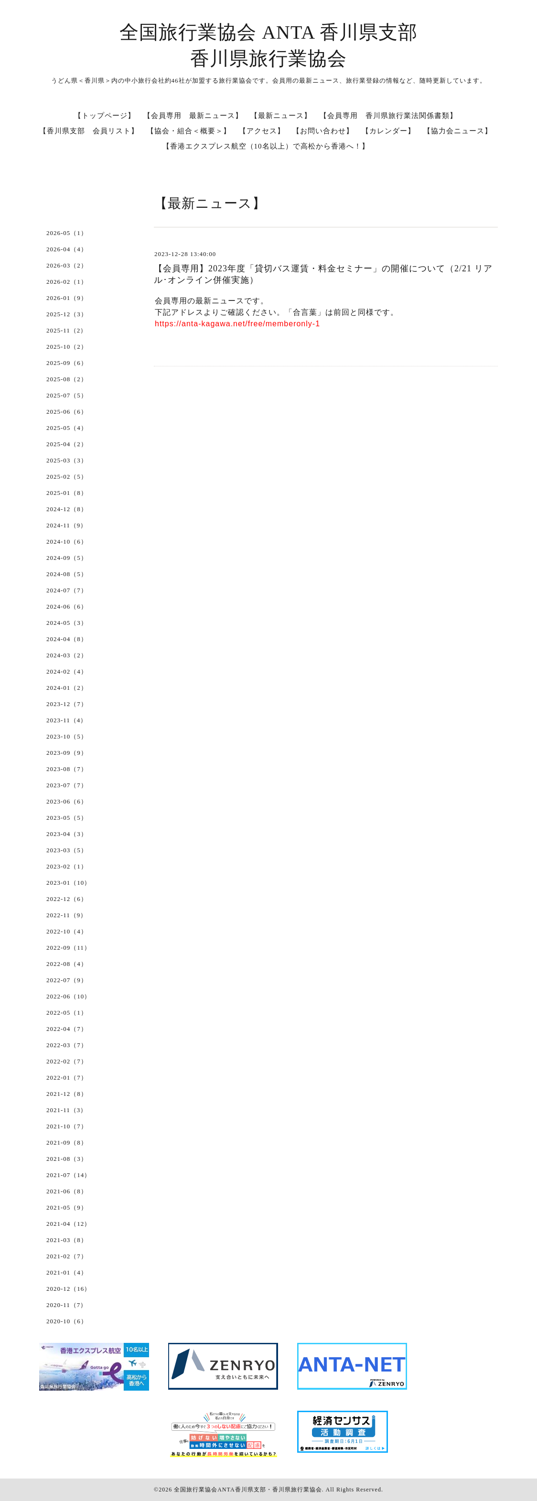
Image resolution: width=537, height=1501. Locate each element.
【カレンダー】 (388, 131)
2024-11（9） (66, 525)
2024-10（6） (66, 541)
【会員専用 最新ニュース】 (193, 115)
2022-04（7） (66, 1028)
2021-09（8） (66, 1142)
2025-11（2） (66, 330)
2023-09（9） (66, 752)
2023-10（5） (66, 736)
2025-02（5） (66, 476)
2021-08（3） (66, 1158)
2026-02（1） (66, 281)
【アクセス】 (262, 131)
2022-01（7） (66, 1077)
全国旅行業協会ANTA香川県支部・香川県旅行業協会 (248, 1489)
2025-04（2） (66, 444)
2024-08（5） (66, 574)
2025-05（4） (66, 427)
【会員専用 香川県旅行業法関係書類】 (388, 115)
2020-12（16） (68, 1288)
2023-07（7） (66, 785)
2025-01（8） (66, 492)
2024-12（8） (66, 509)
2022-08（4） (66, 963)
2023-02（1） (66, 866)
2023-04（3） (66, 833)
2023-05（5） (66, 817)
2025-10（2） (66, 346)
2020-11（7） (66, 1304)
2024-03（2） (66, 655)
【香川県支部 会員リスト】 (89, 131)
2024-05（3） (66, 622)
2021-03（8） (66, 1240)
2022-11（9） (66, 915)
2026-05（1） (66, 232)
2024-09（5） (66, 557)
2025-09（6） (66, 362)
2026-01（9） (66, 297)
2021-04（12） (68, 1223)
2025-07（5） (66, 395)
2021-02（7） (66, 1256)
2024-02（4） (66, 671)
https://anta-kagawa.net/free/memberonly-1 (237, 324)
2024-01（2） (66, 687)
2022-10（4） (66, 931)
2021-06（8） (66, 1191)
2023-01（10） (68, 882)
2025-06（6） (66, 411)
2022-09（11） (68, 947)
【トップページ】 (104, 115)
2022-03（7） (66, 1045)
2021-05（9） (66, 1207)
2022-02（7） (66, 1061)
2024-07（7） (66, 590)
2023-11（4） (66, 720)
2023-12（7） (66, 704)
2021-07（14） (68, 1175)
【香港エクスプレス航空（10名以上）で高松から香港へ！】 (265, 146)
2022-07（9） (66, 980)
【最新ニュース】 (280, 115)
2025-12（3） (66, 314)
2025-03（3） (66, 460)
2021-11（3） (66, 1110)
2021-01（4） (66, 1272)
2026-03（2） (66, 265)
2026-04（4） (66, 249)
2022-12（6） (66, 898)
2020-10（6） (66, 1321)
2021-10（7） (66, 1126)
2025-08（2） (66, 379)
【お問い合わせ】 (323, 131)
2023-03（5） (66, 850)
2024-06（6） (66, 606)
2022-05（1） (66, 1012)
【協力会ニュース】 (457, 131)
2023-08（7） (66, 768)
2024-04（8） (66, 639)
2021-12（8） (66, 1093)
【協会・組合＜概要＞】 (189, 131)
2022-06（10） (68, 996)
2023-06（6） (66, 801)
